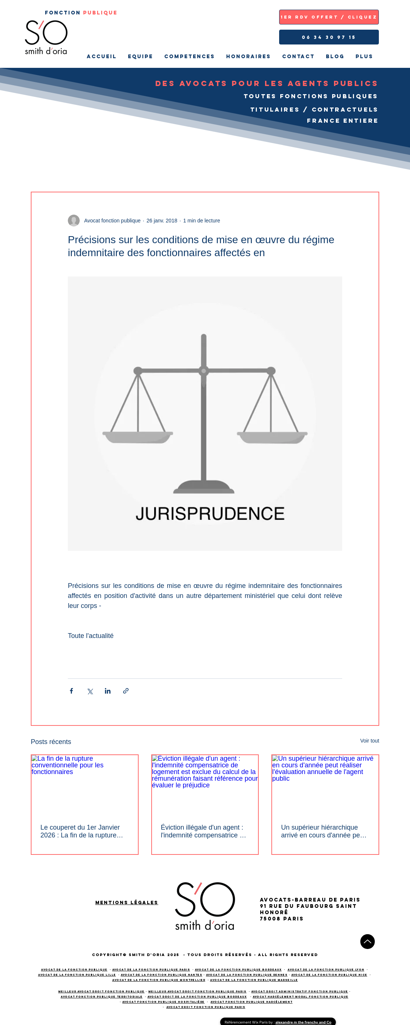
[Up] (367, 941)
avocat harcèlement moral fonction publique (300, 996)
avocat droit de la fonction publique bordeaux (197, 996)
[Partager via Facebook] (71, 690)
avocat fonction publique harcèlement (251, 1001)
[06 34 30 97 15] (329, 37)
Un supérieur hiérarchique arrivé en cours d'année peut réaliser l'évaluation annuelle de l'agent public (323, 831)
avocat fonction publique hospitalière (163, 1001)
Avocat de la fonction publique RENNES (247, 974)
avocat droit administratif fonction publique (299, 991)
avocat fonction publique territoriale (102, 996)
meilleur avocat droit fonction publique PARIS (197, 991)
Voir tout (369, 741)
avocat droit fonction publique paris (205, 1007)
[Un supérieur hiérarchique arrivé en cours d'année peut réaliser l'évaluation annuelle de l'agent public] (325, 785)
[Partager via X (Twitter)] (89, 690)
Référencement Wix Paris (247, 1022)
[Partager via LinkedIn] (107, 690)
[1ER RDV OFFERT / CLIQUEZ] (329, 17)
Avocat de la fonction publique (74, 969)
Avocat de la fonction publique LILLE (77, 974)
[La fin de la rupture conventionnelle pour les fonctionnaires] (85, 785)
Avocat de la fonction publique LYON (326, 969)
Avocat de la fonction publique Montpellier (158, 980)
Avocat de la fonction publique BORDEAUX (238, 969)
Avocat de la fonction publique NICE (329, 974)
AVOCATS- (277, 900)
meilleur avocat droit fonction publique (101, 991)
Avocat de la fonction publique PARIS (151, 969)
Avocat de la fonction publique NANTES (161, 974)
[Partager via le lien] (125, 690)
